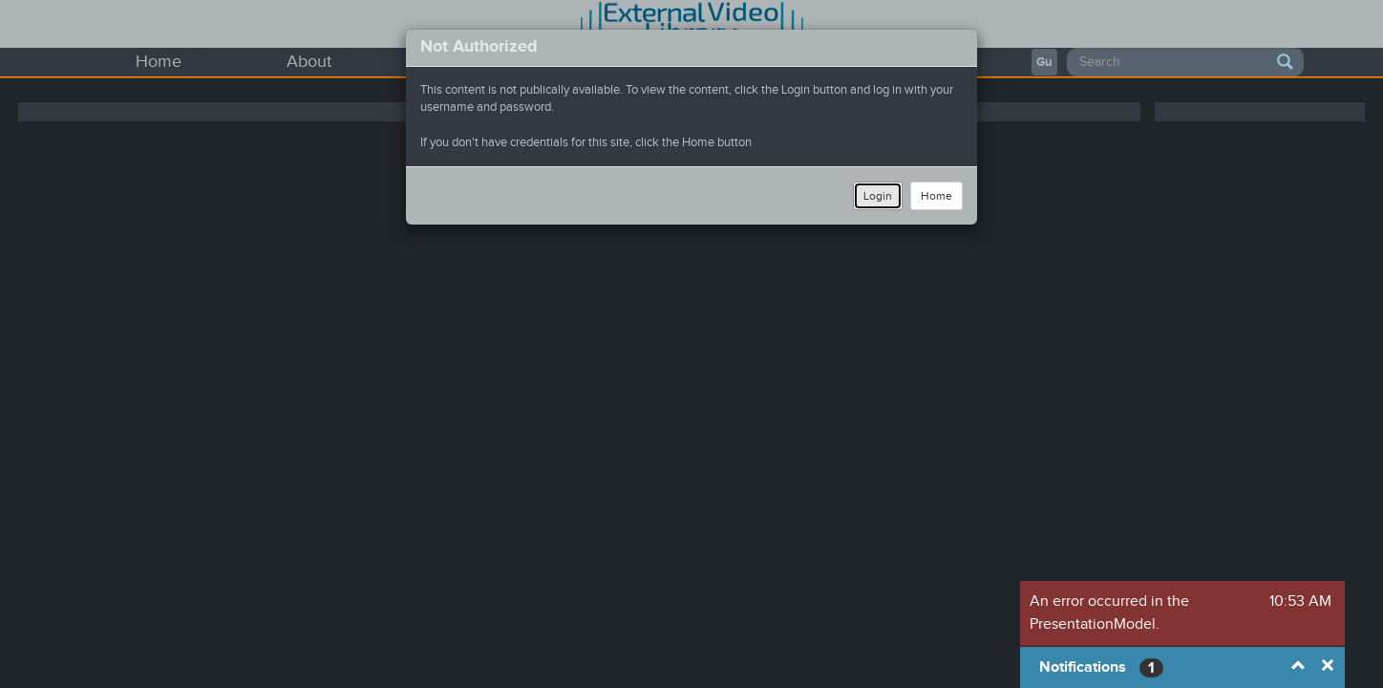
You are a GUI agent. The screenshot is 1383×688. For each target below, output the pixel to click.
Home (936, 196)
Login (877, 196)
